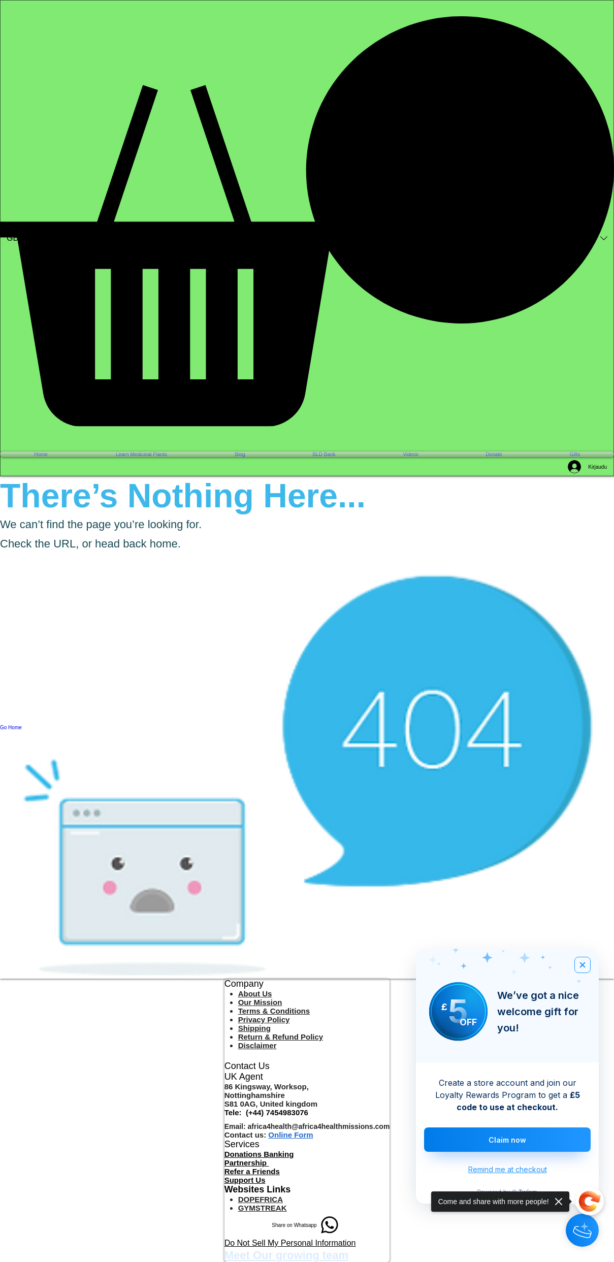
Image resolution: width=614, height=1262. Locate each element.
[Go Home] (307, 727)
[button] (307, 221)
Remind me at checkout (507, 1169)
